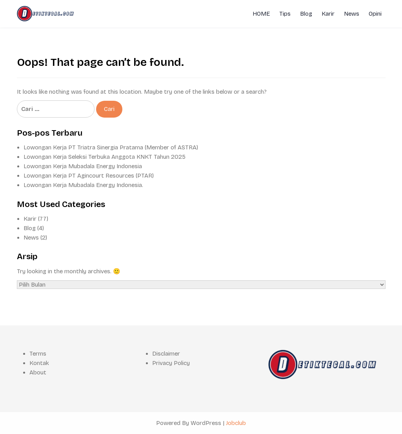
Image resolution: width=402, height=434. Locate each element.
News (351, 13)
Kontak (39, 363)
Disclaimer (166, 353)
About (37, 372)
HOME (261, 13)
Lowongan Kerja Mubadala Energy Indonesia (83, 166)
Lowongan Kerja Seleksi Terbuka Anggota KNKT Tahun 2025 (105, 156)
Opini (375, 13)
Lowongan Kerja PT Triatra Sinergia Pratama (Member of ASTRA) (111, 147)
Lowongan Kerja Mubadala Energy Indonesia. (83, 185)
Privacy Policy (171, 363)
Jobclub (236, 423)
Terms (37, 353)
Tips (285, 13)
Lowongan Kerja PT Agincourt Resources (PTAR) (89, 175)
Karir (328, 13)
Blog (306, 13)
